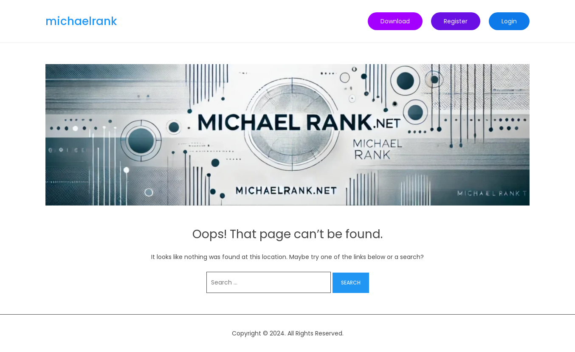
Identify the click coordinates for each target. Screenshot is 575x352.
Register (456, 21)
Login (509, 21)
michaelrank (81, 21)
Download (395, 21)
